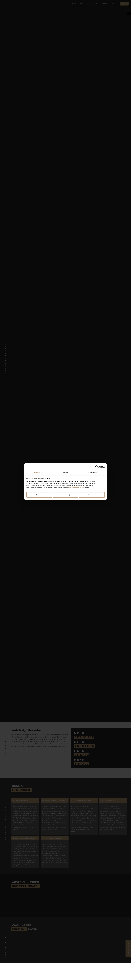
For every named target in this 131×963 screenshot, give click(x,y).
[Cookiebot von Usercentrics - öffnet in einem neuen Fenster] (97, 466)
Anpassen (65, 495)
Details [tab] (65, 472)
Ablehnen (39, 495)
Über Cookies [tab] (92, 472)
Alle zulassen (91, 495)
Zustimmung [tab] (38, 472)
